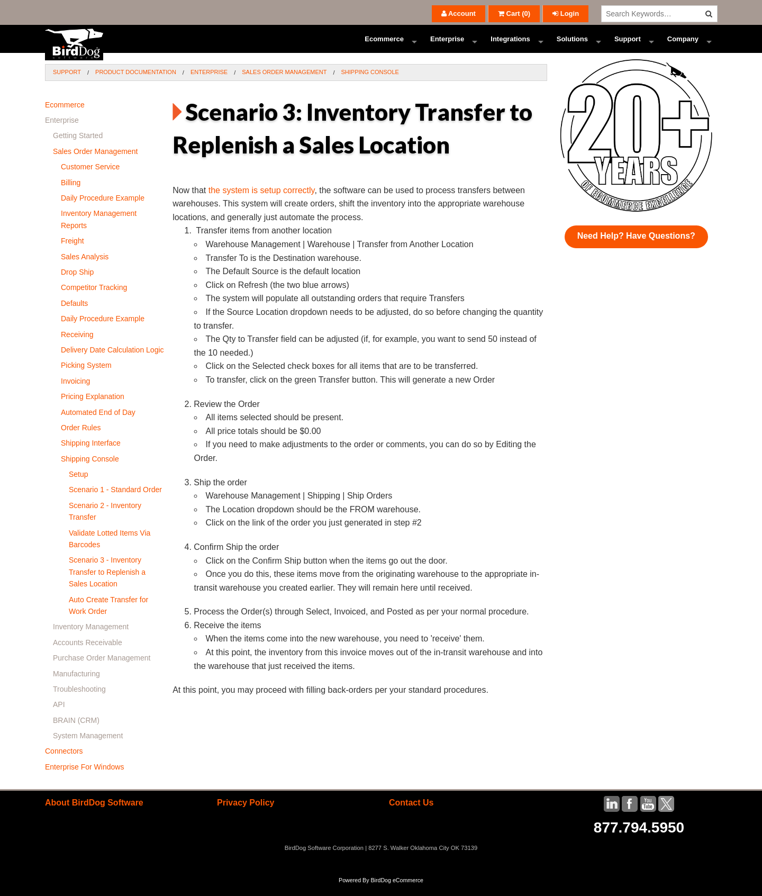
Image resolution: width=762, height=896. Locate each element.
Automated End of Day (98, 423)
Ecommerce (384, 45)
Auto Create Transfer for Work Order (108, 617)
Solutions (572, 45)
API (59, 716)
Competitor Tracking (94, 299)
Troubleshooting (79, 700)
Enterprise (447, 45)
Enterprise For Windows (84, 778)
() (514, 13)
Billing (70, 194)
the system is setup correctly (261, 201)
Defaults (74, 315)
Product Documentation (135, 83)
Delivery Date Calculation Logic (112, 361)
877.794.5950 (639, 839)
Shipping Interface (91, 454)
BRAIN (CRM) (76, 732)
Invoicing (75, 392)
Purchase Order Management (101, 669)
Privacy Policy (246, 814)
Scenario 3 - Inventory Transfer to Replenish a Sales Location (107, 583)
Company (682, 45)
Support (627, 45)
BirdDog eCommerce (396, 892)
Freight (72, 252)
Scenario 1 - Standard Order (115, 501)
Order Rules (81, 439)
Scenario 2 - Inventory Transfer (105, 523)
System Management (88, 747)
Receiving (77, 345)
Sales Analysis (84, 268)
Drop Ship (77, 283)
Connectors (64, 762)
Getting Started (78, 147)
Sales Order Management (284, 83)
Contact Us (411, 814)
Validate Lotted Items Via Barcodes (109, 550)
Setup (78, 486)
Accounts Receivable (87, 654)
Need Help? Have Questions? (636, 247)
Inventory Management (91, 638)
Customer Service (90, 178)
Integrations (510, 45)
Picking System (86, 377)
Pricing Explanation (92, 408)
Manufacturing (76, 685)
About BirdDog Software (94, 814)
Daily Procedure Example (102, 209)
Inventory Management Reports (99, 231)
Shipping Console (369, 83)
